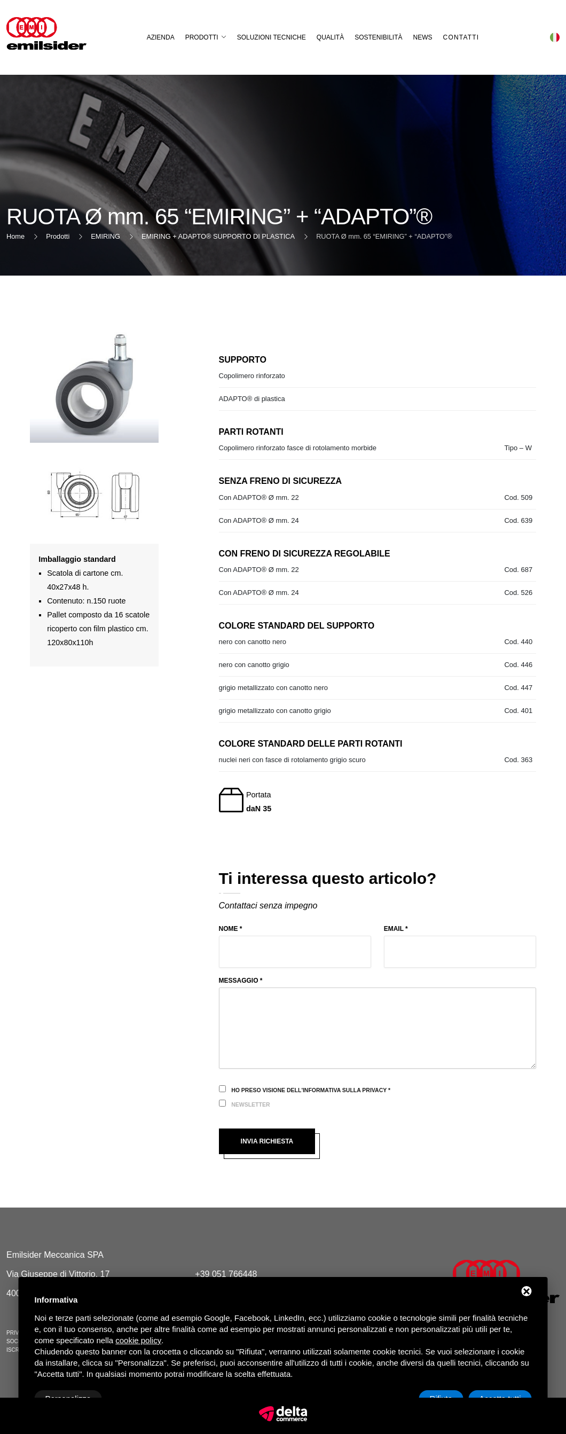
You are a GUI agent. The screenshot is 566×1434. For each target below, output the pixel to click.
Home (15, 236)
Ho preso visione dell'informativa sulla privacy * (310, 1090)
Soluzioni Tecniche (271, 37)
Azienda (161, 37)
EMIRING (105, 236)
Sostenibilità (378, 37)
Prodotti (201, 37)
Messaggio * (241, 980)
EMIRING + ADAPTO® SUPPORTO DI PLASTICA (218, 236)
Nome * (230, 929)
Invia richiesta (267, 1141)
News (423, 37)
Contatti (461, 37)
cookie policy (138, 1340)
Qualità (330, 37)
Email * (396, 929)
